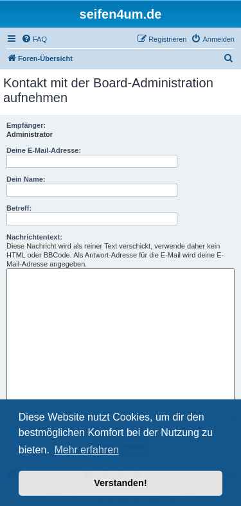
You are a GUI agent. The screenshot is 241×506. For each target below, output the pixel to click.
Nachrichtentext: (34, 237)
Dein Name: (26, 179)
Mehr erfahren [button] (86, 449)
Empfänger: (26, 125)
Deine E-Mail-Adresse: (43, 150)
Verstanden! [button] (120, 483)
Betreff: (18, 208)
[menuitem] (34, 39)
